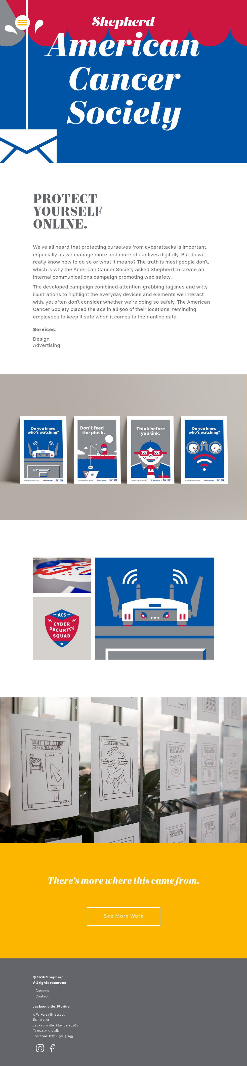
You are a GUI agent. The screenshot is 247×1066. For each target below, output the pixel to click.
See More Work (123, 916)
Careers (42, 991)
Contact (42, 996)
